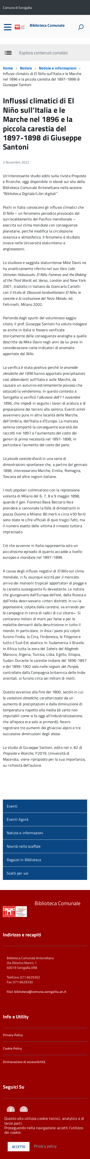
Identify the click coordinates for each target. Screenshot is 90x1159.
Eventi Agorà (17, 813)
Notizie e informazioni (58, 62)
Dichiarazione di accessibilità (24, 1055)
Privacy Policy (13, 1029)
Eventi (12, 800)
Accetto (18, 1146)
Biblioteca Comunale (47, 25)
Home (8, 62)
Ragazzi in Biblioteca (24, 854)
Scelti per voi (17, 867)
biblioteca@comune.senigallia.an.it (40, 985)
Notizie (26, 62)
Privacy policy (45, 1146)
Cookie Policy (12, 1042)
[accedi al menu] (8, 27)
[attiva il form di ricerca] (80, 27)
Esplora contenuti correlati (43, 47)
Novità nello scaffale (24, 840)
